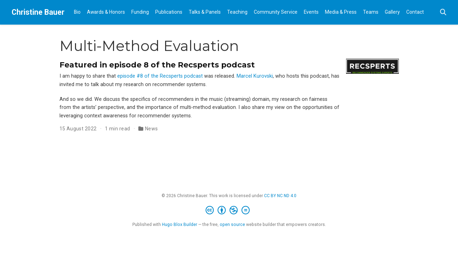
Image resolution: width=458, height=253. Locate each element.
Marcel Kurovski (255, 76)
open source (232, 224)
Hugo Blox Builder (179, 224)
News (151, 128)
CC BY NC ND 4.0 (280, 195)
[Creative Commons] (229, 210)
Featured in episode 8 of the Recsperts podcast (157, 64)
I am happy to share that (88, 76)
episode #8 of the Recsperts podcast (160, 76)
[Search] (443, 12)
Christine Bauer (38, 12)
